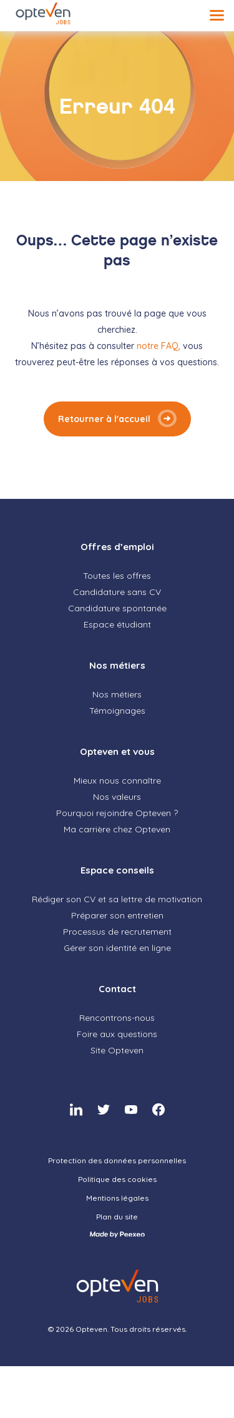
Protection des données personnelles (117, 1160)
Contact (117, 989)
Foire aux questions (117, 1034)
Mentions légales (117, 1198)
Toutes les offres (117, 575)
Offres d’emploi (117, 547)
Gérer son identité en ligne (117, 947)
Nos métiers (117, 665)
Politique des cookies (117, 1179)
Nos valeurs (117, 796)
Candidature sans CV (117, 592)
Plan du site (117, 1216)
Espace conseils (117, 870)
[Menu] (217, 15)
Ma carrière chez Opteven (117, 829)
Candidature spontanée (117, 608)
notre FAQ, (160, 346)
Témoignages (117, 710)
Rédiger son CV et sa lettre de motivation (117, 899)
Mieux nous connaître (117, 780)
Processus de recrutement (117, 931)
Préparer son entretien (117, 915)
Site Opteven (117, 1050)
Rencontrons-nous (117, 1017)
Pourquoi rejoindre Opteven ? (117, 813)
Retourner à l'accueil (104, 419)
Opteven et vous (117, 751)
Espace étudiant (117, 624)
